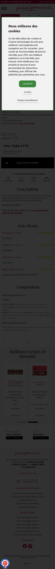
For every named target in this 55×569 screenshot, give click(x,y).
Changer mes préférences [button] (27, 100)
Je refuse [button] (27, 92)
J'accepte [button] (27, 84)
